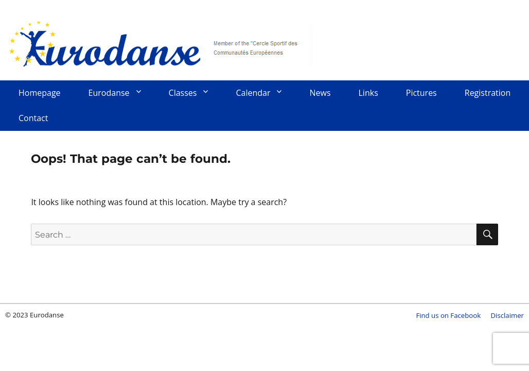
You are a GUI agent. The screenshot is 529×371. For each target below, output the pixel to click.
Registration (488, 92)
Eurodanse (159, 43)
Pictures (421, 92)
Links (368, 92)
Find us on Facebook (448, 315)
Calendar (253, 92)
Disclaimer (507, 315)
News (319, 92)
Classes (183, 92)
